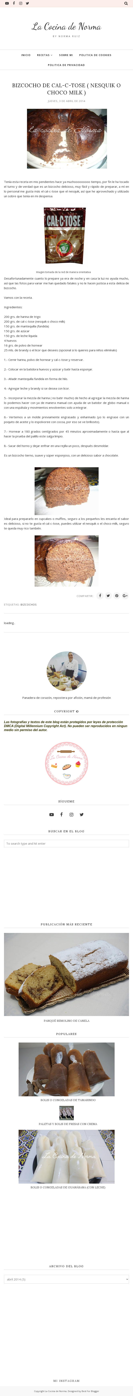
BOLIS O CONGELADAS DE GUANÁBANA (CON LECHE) (68, 1187)
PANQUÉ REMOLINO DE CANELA (66, 1021)
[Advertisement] (66, 885)
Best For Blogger (90, 1391)
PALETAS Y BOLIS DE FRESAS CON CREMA (68, 1124)
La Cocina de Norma (67, 25)
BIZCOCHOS (29, 604)
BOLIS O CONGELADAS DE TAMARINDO (68, 1100)
